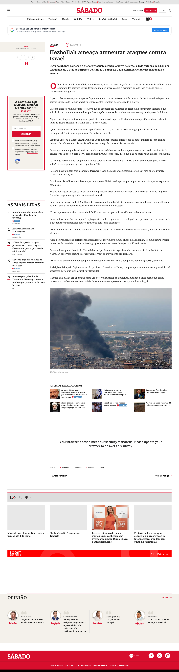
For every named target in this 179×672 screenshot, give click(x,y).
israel (102, 467)
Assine (151, 10)
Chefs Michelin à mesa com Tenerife (65, 534)
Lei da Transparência (83, 666)
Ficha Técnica (69, 666)
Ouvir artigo (73, 45)
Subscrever (26, 134)
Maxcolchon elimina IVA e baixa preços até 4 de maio (25, 534)
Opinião (78, 19)
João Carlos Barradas (139, 624)
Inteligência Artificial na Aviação (113, 619)
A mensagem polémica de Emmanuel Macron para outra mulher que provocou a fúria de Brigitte (28, 281)
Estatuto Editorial (56, 666)
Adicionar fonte (160, 30)
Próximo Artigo (162, 475)
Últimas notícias (35, 19)
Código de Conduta (100, 666)
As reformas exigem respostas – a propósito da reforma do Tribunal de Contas (74, 625)
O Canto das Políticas (70, 616)
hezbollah (65, 467)
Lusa (26, 46)
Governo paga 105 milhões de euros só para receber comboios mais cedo (28, 262)
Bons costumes (152, 616)
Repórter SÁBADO (108, 19)
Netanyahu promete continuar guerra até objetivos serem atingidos (115, 392)
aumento (78, 467)
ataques (91, 467)
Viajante (136, 19)
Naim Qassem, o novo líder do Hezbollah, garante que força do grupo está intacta (73, 405)
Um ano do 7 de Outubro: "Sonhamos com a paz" (157, 391)
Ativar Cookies (123, 666)
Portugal (52, 19)
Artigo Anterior (59, 475)
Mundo (65, 19)
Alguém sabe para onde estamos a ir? (32, 621)
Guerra (54, 45)
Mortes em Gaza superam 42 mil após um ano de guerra (158, 404)
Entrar (162, 10)
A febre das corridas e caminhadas (23, 230)
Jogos (124, 19)
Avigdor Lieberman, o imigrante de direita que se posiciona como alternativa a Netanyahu (74, 393)
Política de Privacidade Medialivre (32, 145)
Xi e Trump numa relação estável (158, 621)
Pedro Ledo (97, 623)
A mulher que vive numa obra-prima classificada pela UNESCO (27, 215)
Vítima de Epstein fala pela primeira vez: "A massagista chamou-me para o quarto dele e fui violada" (27, 247)
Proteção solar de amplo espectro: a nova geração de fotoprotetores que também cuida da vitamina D (149, 537)
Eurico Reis (13, 623)
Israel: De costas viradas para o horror (114, 404)
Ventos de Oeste (26, 616)
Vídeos (90, 19)
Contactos (112, 666)
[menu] (8, 10)
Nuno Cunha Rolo (55, 624)
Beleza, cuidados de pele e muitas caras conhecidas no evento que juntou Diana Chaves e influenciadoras (110, 537)
